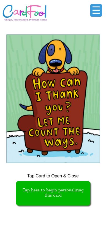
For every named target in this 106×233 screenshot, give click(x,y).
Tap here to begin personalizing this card (53, 193)
